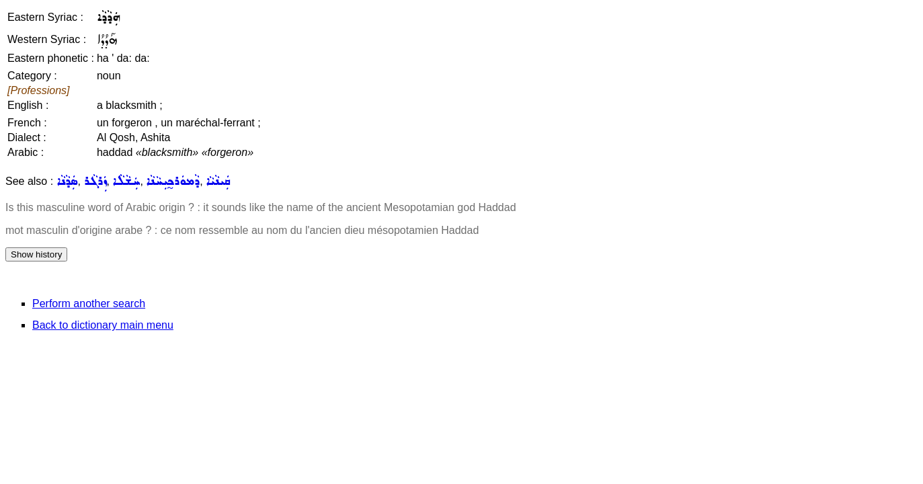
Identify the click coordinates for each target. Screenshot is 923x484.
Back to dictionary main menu (102, 325)
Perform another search (88, 303)
